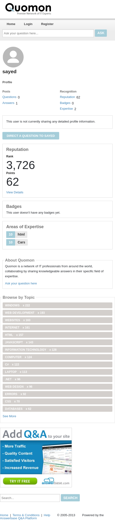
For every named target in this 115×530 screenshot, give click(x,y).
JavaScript (19, 342)
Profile (7, 82)
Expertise (66, 108)
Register (47, 24)
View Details (14, 192)
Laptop (16, 372)
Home (11, 24)
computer (18, 357)
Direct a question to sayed (31, 136)
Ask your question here (21, 283)
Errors (15, 394)
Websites (17, 320)
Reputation (67, 97)
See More (9, 416)
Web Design (18, 386)
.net (12, 379)
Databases (18, 409)
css (12, 401)
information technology (31, 349)
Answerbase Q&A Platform (18, 518)
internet (17, 327)
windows (17, 305)
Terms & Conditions (26, 515)
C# (12, 364)
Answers (8, 103)
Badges (65, 103)
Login (28, 24)
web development (25, 312)
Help (47, 515)
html (14, 335)
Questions (9, 97)
